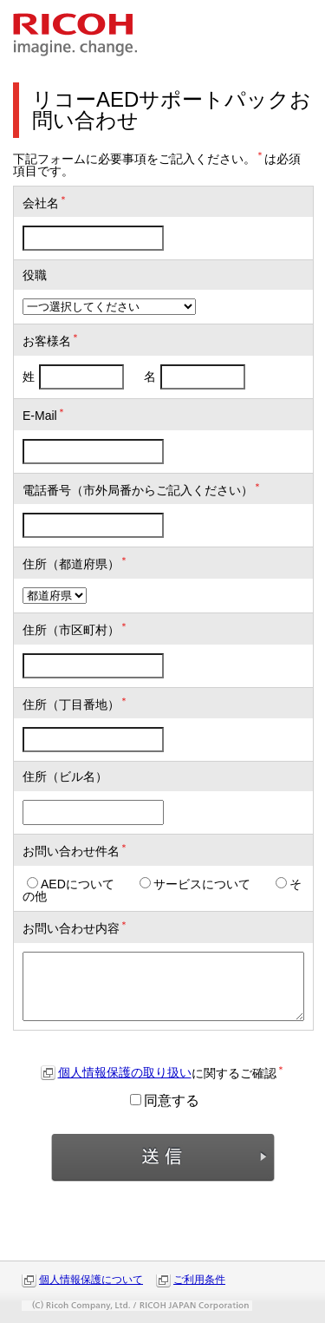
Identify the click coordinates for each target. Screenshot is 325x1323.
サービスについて (195, 884)
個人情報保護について (91, 1280)
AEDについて (70, 884)
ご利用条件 (199, 1280)
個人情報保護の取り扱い (125, 1072)
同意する (164, 1100)
